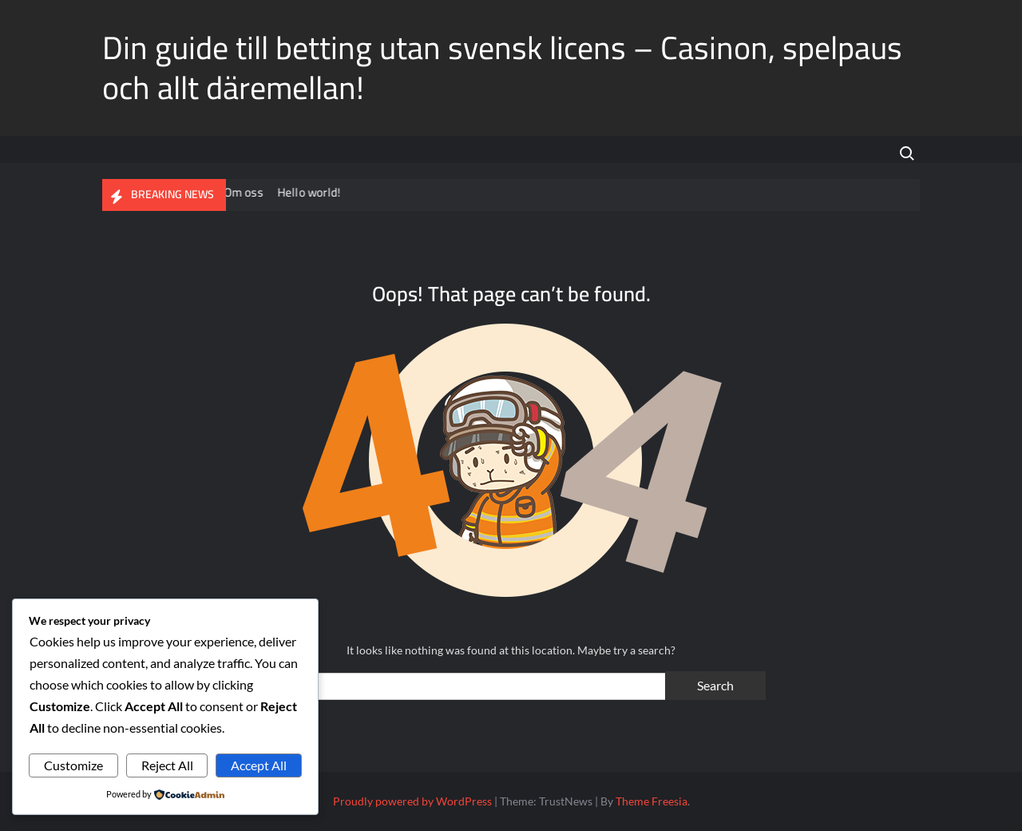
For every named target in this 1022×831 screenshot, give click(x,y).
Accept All (259, 765)
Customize (73, 765)
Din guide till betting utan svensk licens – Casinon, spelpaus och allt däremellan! (502, 67)
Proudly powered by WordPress (412, 801)
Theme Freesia (651, 801)
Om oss (255, 192)
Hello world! (321, 192)
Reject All (167, 765)
